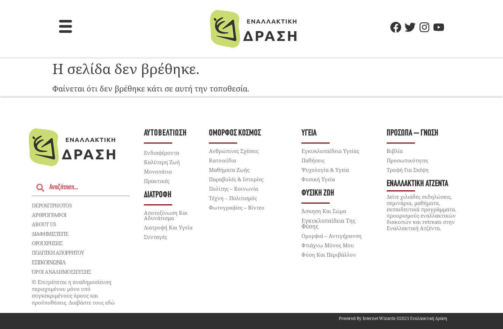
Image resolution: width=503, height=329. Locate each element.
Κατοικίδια (222, 160)
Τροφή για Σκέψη (408, 169)
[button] (65, 27)
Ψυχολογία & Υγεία (325, 169)
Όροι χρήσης (47, 243)
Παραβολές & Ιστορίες (236, 179)
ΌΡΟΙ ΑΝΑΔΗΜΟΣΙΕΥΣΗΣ (61, 271)
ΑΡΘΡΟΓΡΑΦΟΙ (49, 214)
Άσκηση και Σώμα (323, 210)
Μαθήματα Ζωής (229, 169)
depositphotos (52, 205)
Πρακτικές (156, 180)
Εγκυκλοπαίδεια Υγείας (330, 150)
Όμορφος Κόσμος (235, 133)
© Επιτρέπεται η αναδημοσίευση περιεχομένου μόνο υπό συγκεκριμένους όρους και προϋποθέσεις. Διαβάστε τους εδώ (73, 292)
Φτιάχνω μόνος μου (327, 245)
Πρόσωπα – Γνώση (412, 133)
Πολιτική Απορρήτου (58, 252)
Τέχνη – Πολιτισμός (233, 198)
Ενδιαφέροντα (161, 152)
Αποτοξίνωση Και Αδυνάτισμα (166, 215)
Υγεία (308, 133)
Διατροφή (158, 195)
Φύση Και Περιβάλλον (328, 254)
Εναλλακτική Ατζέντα (417, 184)
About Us (44, 224)
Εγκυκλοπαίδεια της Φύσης (328, 223)
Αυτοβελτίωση (165, 133)
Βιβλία (395, 150)
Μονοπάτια (158, 171)
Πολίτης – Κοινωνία (233, 188)
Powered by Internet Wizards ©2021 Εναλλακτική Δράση (393, 318)
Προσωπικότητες (407, 160)
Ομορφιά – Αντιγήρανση (331, 235)
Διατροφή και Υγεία (168, 227)
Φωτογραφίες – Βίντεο (236, 207)
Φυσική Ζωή (317, 193)
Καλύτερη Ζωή (162, 162)
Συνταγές (155, 236)
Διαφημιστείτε (50, 233)
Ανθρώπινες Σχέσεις (233, 150)
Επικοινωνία (48, 262)
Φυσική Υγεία (318, 179)
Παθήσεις (313, 160)
